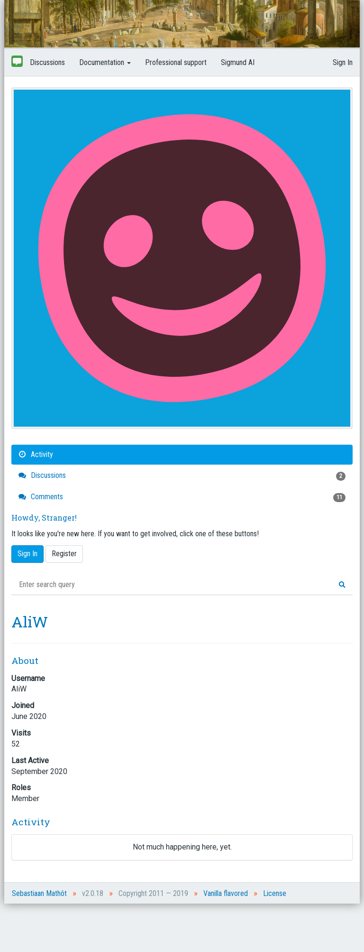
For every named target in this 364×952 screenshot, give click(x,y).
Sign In (343, 62)
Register (64, 553)
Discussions (47, 62)
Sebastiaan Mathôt (39, 893)
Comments (182, 497)
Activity (35, 454)
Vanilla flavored (225, 893)
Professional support (176, 62)
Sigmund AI (238, 62)
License (274, 893)
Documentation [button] (105, 62)
